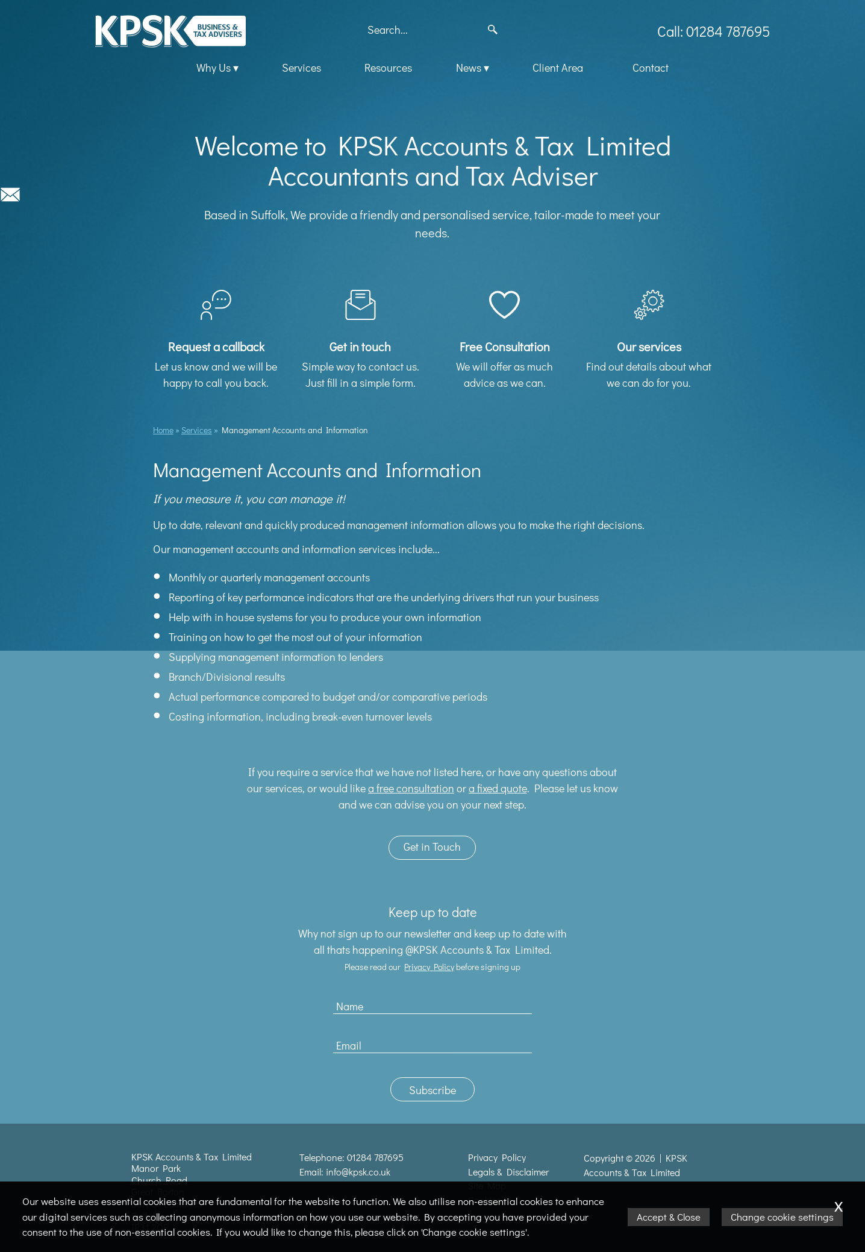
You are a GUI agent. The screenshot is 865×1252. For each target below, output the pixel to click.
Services (301, 67)
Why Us (213, 67)
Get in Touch (432, 846)
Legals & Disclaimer (508, 1172)
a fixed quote (498, 788)
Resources (388, 67)
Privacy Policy (429, 966)
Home (163, 430)
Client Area (557, 67)
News (468, 67)
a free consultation (411, 788)
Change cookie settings (782, 1217)
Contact (650, 67)
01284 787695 (375, 1157)
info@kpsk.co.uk (358, 1172)
